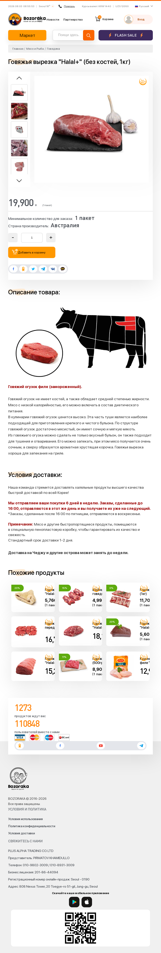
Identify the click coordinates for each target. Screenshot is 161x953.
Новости (53, 19)
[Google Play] (74, 902)
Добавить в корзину (29, 252)
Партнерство (73, 19)
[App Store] (87, 902)
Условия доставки (21, 833)
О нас (39, 19)
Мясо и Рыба (35, 48)
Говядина (53, 48)
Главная (17, 48)
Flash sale (125, 35)
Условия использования (25, 819)
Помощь (66, 6)
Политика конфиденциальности (31, 826)
